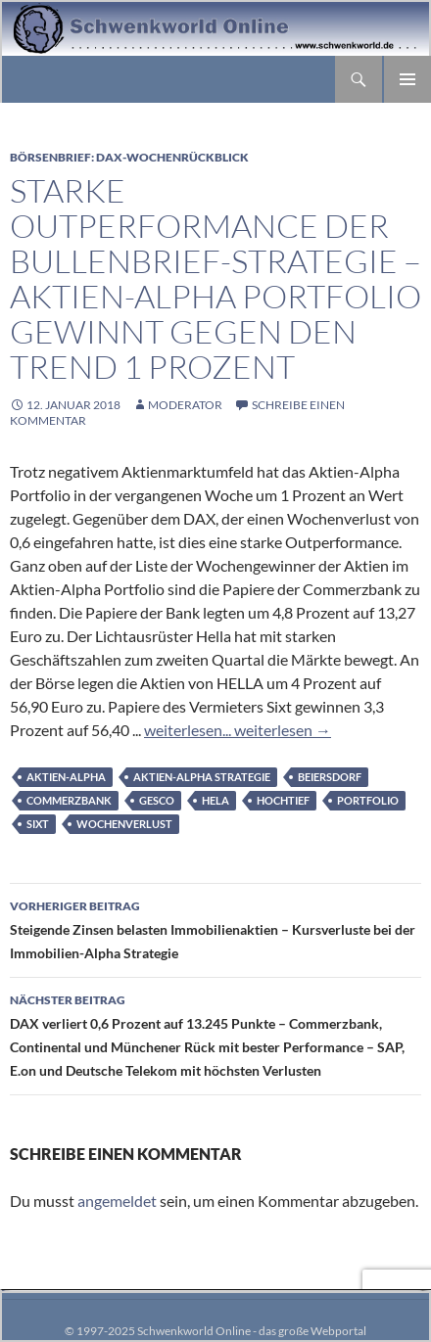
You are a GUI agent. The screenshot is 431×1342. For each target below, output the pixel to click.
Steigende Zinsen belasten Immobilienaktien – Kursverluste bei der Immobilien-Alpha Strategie (215, 928)
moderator (185, 404)
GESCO (156, 800)
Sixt (37, 823)
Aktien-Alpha (66, 776)
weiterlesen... (187, 729)
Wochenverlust (124, 823)
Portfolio (368, 800)
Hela (215, 800)
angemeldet (117, 1200)
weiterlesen (281, 729)
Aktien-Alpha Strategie (201, 776)
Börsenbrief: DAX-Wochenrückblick (129, 157)
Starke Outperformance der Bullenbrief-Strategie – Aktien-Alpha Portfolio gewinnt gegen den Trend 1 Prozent (215, 278)
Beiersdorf (329, 776)
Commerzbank (69, 800)
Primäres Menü (407, 79)
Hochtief (283, 800)
